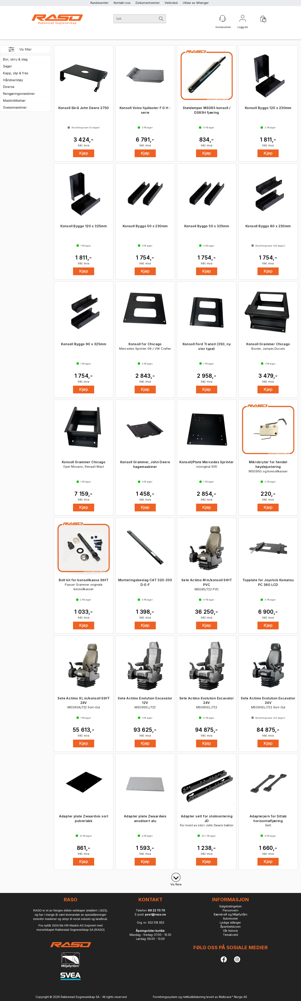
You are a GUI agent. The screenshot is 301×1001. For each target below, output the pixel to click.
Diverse (8, 87)
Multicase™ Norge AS (233, 997)
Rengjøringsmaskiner (19, 94)
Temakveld (230, 934)
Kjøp (83, 153)
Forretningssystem (165, 997)
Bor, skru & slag (15, 59)
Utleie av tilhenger (196, 3)
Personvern (230, 910)
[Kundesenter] (222, 18)
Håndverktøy (13, 80)
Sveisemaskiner (15, 107)
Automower (230, 918)
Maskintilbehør (14, 100)
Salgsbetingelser (230, 906)
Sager (7, 66)
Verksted (171, 3)
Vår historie (230, 930)
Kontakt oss (122, 3)
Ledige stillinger (230, 922)
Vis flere (176, 884)
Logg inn (242, 19)
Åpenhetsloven (230, 926)
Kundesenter (99, 3)
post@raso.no (155, 914)
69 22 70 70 (156, 910)
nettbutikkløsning (194, 997)
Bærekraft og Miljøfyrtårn (230, 914)
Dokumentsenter (147, 3)
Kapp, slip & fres (15, 73)
